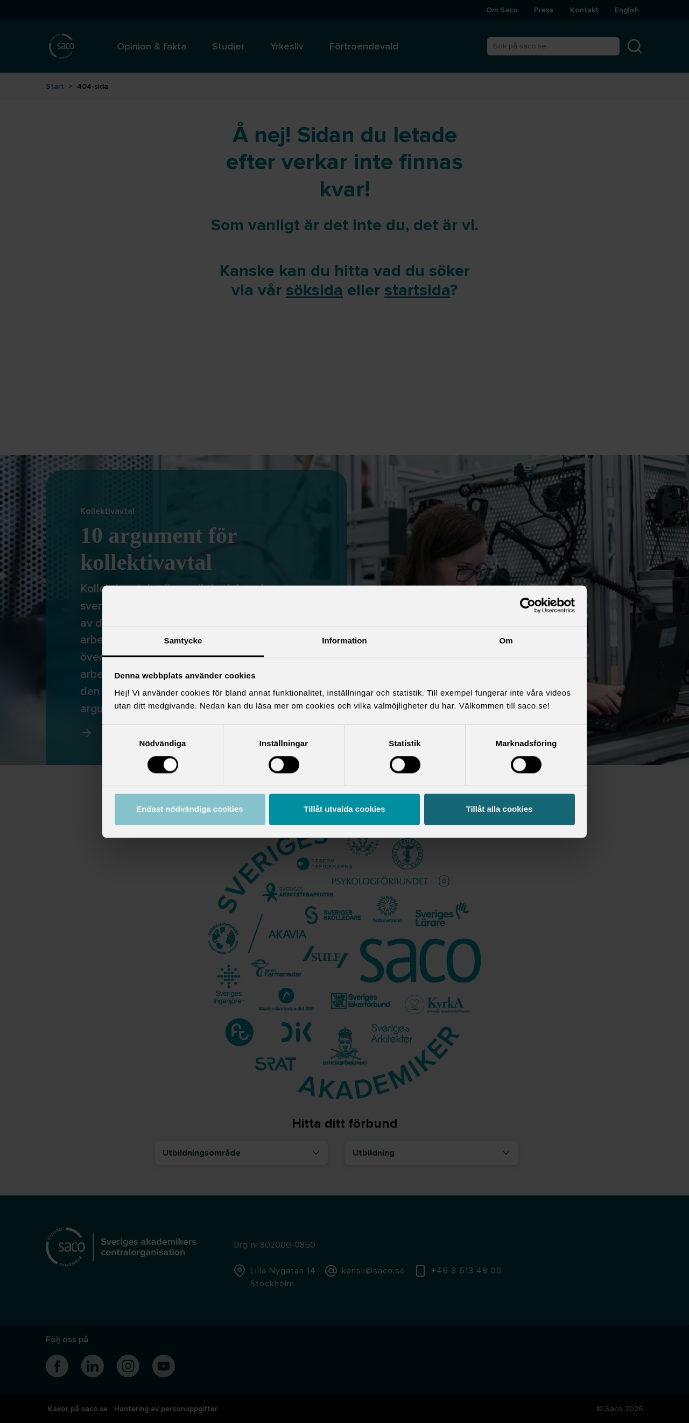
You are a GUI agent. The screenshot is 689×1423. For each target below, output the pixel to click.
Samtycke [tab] (183, 640)
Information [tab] (344, 640)
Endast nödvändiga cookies (189, 809)
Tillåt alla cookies (499, 809)
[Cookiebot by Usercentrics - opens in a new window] (528, 605)
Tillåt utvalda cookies (344, 809)
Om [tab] (505, 640)
